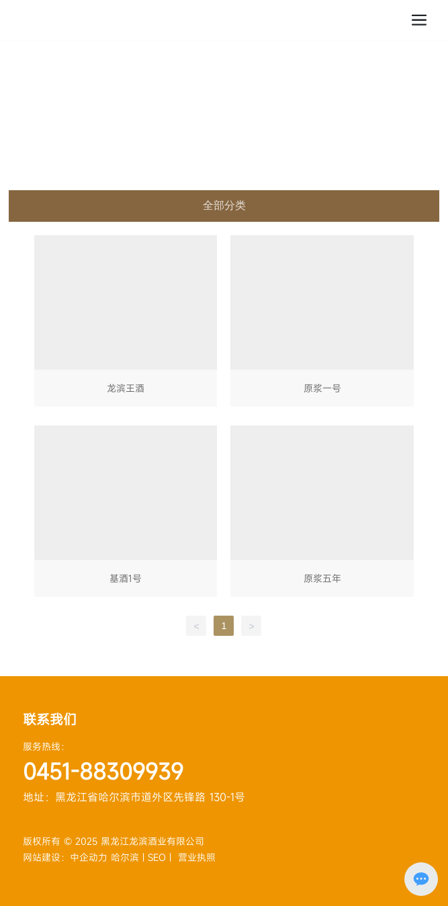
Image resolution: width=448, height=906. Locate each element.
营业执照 (197, 857)
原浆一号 (321, 323)
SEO (157, 857)
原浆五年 (321, 513)
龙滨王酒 (125, 323)
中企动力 (90, 857)
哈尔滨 (125, 857)
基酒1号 (125, 513)
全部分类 (224, 205)
